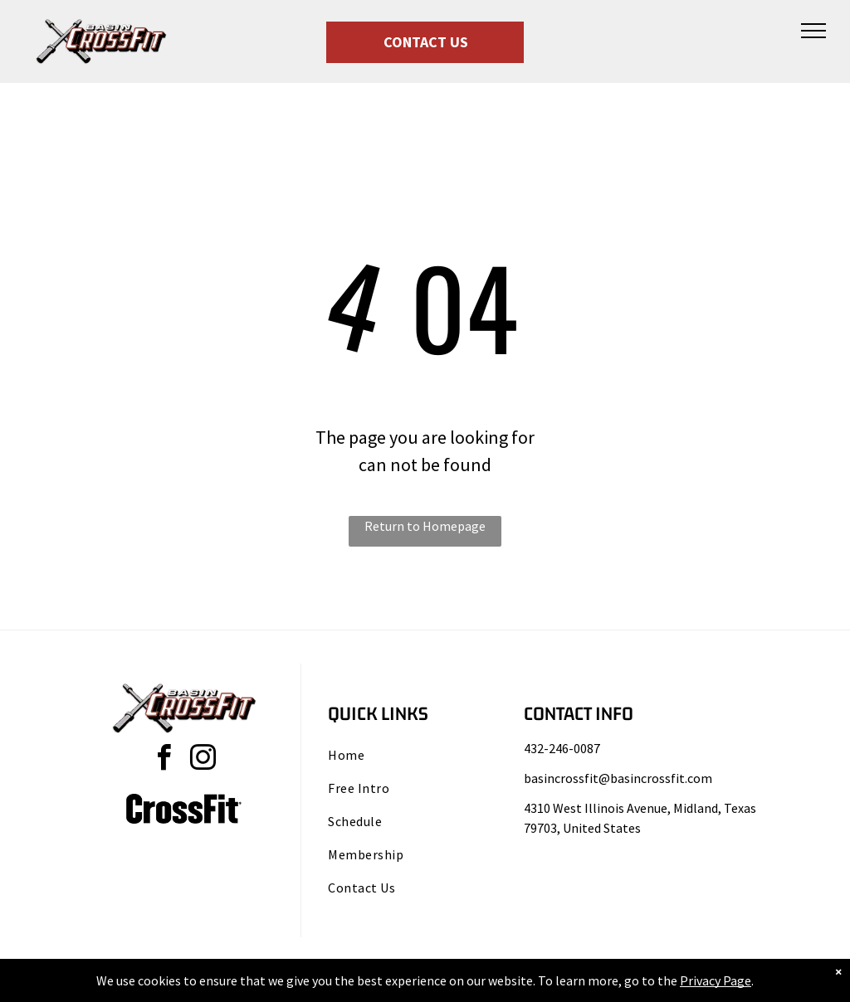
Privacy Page (715, 980)
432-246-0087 (562, 748)
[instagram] (203, 760)
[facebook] (164, 760)
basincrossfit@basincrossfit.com (618, 778)
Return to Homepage (425, 526)
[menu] (813, 30)
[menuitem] (412, 754)
